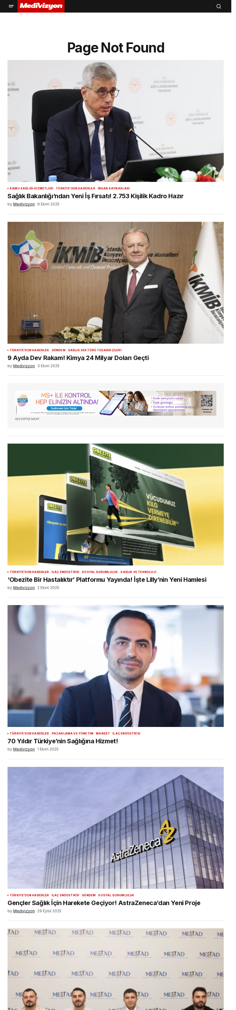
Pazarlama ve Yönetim (73, 733)
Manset (103, 733)
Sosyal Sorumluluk (100, 572)
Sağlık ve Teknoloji (138, 572)
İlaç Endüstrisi (66, 572)
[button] (11, 6)
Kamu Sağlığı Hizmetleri (31, 188)
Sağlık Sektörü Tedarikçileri (95, 350)
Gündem (59, 350)
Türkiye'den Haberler (75, 188)
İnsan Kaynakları (114, 188)
